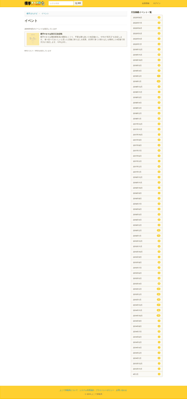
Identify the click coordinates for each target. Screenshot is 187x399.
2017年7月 (146, 150)
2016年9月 (146, 193)
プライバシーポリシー (105, 390)
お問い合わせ (121, 390)
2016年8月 (146, 198)
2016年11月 (146, 182)
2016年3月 (146, 225)
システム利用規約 (87, 390)
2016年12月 (146, 177)
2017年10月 (146, 134)
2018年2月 (146, 113)
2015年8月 (146, 262)
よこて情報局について (69, 390)
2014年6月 (146, 337)
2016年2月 (146, 230)
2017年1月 (146, 172)
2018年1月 (146, 118)
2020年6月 (146, 28)
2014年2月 (146, 353)
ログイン (157, 3)
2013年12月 (146, 363)
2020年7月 (146, 23)
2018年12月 (146, 86)
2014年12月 (146, 305)
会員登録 (145, 3)
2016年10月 (146, 188)
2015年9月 (146, 257)
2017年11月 (146, 129)
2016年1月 (146, 235)
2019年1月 (146, 81)
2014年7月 (146, 331)
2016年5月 (146, 214)
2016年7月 (146, 204)
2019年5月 (146, 65)
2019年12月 (146, 49)
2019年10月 (146, 60)
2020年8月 (146, 17)
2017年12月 (146, 124)
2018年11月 (146, 92)
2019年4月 (146, 70)
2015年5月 (146, 278)
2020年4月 (146, 39)
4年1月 (146, 374)
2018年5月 (146, 97)
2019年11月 (146, 54)
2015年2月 (146, 294)
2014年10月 (146, 315)
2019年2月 (146, 76)
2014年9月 (146, 321)
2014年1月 (146, 358)
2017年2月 (146, 166)
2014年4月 (146, 347)
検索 (78, 3)
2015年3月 (146, 289)
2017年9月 (146, 140)
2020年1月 (146, 44)
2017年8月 (146, 145)
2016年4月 (146, 220)
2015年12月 (146, 241)
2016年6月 (146, 209)
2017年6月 (146, 156)
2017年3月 (146, 161)
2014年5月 (146, 342)
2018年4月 (146, 102)
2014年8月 (146, 326)
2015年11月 (146, 246)
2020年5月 (146, 33)
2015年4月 (146, 283)
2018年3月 (146, 108)
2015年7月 (146, 267)
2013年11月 (146, 369)
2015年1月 (146, 299)
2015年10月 (146, 251)
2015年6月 (146, 273)
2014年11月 (146, 310)
